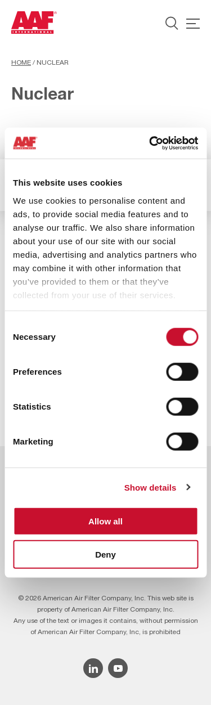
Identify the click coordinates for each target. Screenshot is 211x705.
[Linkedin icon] (93, 668)
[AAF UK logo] (34, 22)
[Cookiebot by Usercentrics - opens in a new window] (150, 143)
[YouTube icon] (118, 668)
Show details (150, 487)
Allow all (105, 521)
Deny (105, 554)
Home (21, 62)
